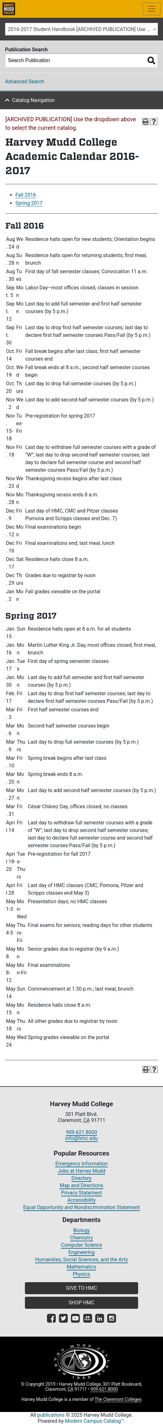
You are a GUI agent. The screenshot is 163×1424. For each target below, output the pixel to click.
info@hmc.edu (81, 1138)
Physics (81, 1274)
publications (51, 1415)
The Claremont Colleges (118, 1399)
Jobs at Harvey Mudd (81, 1171)
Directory (82, 1178)
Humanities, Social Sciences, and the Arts (81, 1260)
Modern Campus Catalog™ (94, 1421)
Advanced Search (24, 82)
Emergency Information (81, 1164)
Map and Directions (81, 1185)
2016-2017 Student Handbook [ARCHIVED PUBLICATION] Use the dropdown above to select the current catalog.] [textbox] (83, 29)
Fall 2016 (25, 195)
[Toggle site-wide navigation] (151, 9)
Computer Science (81, 1245)
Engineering (81, 1252)
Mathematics (81, 1267)
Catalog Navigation (33, 100)
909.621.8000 (81, 1132)
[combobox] (81, 29)
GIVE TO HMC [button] (81, 1288)
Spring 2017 (29, 203)
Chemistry (81, 1238)
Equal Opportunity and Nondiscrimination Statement (81, 1207)
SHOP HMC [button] (82, 1303)
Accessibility (81, 1200)
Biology (81, 1230)
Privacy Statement (81, 1193)
